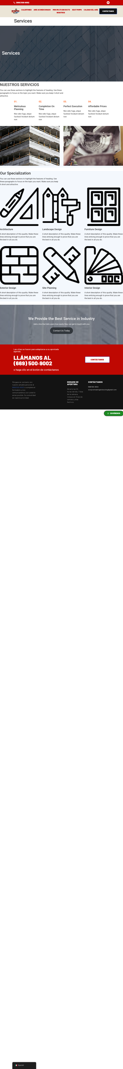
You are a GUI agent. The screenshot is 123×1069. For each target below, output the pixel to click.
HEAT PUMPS (77, 10)
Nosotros (61, 13)
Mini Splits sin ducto (61, 10)
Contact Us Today (61, 330)
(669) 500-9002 (18, 387)
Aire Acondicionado (42, 10)
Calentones (26, 10)
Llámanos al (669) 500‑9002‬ (33, 360)
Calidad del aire (91, 10)
